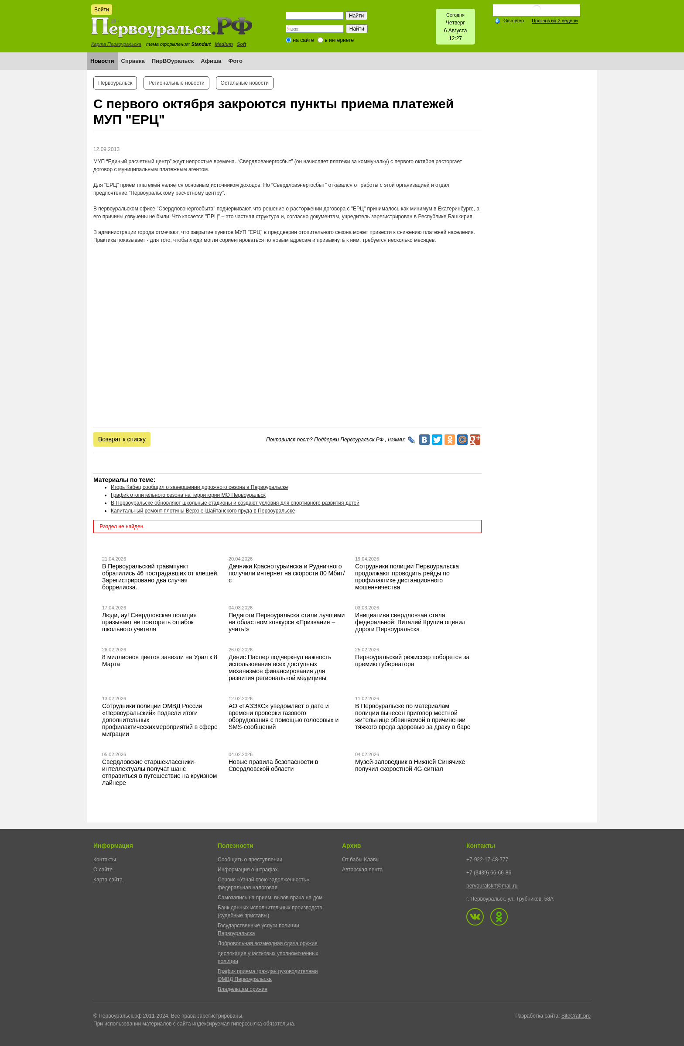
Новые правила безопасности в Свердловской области (273, 765)
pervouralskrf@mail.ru (492, 886)
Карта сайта (108, 880)
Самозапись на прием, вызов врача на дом (270, 898)
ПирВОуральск (173, 61)
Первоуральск (115, 83)
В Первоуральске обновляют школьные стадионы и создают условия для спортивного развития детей (235, 503)
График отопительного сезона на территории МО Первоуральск (188, 495)
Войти (101, 10)
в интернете (339, 40)
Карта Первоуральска (116, 44)
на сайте (303, 40)
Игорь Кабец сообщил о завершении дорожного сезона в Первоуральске (199, 487)
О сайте (103, 870)
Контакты (104, 860)
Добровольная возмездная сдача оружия (268, 943)
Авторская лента (362, 870)
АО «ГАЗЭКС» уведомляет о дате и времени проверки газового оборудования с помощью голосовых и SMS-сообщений (284, 716)
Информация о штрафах (248, 870)
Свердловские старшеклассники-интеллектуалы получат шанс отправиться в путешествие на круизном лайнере (159, 772)
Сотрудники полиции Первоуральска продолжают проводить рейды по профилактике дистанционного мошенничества (407, 577)
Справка (133, 61)
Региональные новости (176, 83)
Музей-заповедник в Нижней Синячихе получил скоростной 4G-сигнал (410, 765)
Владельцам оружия (242, 989)
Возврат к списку (122, 439)
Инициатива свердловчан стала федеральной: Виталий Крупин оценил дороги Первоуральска (410, 622)
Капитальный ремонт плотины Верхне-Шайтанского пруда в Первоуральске (203, 511)
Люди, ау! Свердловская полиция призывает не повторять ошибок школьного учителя (149, 622)
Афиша (211, 61)
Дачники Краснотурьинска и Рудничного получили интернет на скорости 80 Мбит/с (287, 573)
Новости (102, 61)
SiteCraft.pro (576, 1016)
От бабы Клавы (361, 860)
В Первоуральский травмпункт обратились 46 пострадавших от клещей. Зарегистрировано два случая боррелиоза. (160, 577)
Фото (235, 61)
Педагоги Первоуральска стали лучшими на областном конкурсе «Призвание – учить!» (287, 622)
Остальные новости (245, 83)
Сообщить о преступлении (250, 860)
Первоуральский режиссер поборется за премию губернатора (412, 661)
